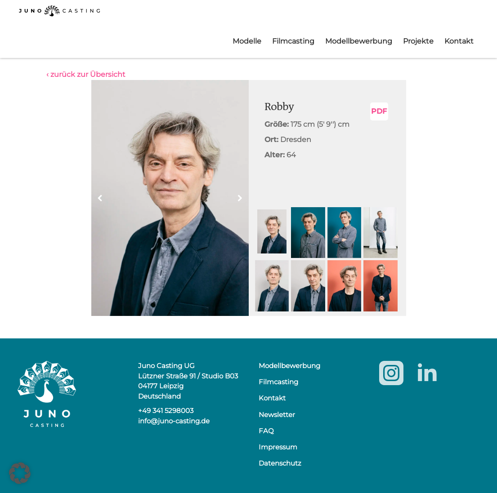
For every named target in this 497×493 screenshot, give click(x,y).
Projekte (418, 41)
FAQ (266, 430)
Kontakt (459, 41)
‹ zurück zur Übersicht (85, 74)
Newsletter (277, 414)
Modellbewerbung (358, 41)
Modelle (247, 41)
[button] (240, 198)
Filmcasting (293, 41)
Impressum (278, 447)
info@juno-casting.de (174, 421)
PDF (379, 111)
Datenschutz (280, 463)
